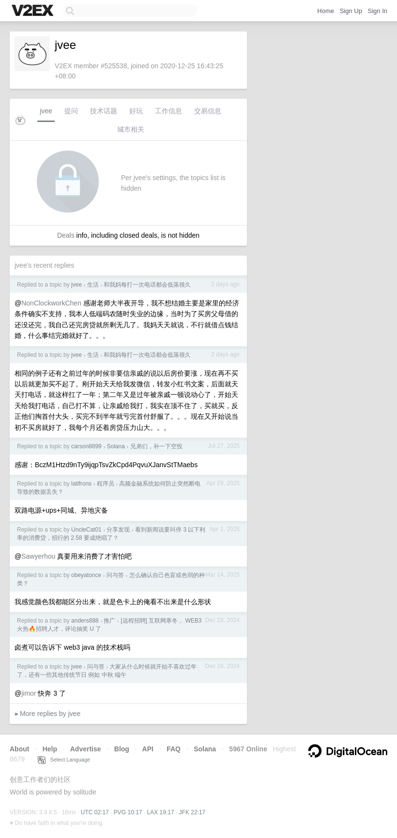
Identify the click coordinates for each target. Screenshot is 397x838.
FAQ (174, 749)
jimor (28, 693)
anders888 (85, 620)
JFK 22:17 (192, 812)
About (19, 749)
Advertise (85, 749)
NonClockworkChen (51, 303)
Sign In (377, 11)
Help (50, 749)
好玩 (136, 111)
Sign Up (351, 11)
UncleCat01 (86, 529)
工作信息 (168, 111)
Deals (66, 235)
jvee (46, 111)
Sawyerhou (38, 556)
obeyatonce (86, 575)
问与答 (115, 575)
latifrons (81, 483)
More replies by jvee (50, 713)
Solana (115, 446)
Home (325, 11)
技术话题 (103, 111)
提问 (71, 111)
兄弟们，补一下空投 (156, 446)
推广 (109, 620)
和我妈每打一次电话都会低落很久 (147, 284)
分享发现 (118, 529)
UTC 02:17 (95, 812)
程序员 (105, 483)
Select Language (64, 759)
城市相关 (130, 129)
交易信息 (207, 111)
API (147, 749)
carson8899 (86, 446)
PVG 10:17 (128, 812)
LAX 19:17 (160, 812)
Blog (121, 749)
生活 (93, 284)
